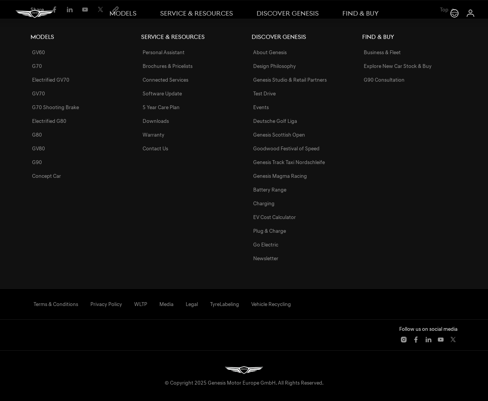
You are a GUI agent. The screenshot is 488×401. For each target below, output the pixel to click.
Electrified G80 (49, 121)
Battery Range (269, 189)
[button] (403, 339)
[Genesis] (35, 14)
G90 (37, 162)
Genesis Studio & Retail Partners (290, 79)
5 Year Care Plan (161, 107)
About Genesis (270, 52)
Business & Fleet (382, 52)
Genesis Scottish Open (279, 134)
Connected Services (165, 79)
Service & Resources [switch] (196, 13)
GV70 (38, 93)
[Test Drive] (454, 13)
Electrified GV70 (50, 79)
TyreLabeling (224, 304)
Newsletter (265, 258)
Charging (263, 203)
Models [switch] (122, 13)
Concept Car (46, 175)
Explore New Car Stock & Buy (398, 66)
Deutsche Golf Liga (275, 121)
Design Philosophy (274, 66)
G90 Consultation (384, 79)
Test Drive (264, 93)
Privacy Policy (106, 304)
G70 (37, 66)
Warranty (153, 134)
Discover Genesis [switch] (288, 13)
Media (166, 304)
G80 (37, 134)
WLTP (140, 304)
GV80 (38, 148)
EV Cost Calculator (274, 217)
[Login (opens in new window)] (470, 13)
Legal (192, 304)
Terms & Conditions (56, 304)
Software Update (162, 93)
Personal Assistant (164, 52)
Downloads (156, 121)
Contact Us (155, 148)
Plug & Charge (269, 230)
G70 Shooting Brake (55, 107)
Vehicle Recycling (271, 304)
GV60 (38, 52)
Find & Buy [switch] (360, 13)
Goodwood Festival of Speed (286, 148)
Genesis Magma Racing (280, 175)
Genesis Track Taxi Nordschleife (289, 162)
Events (261, 107)
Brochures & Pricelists (168, 66)
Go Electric (265, 244)
